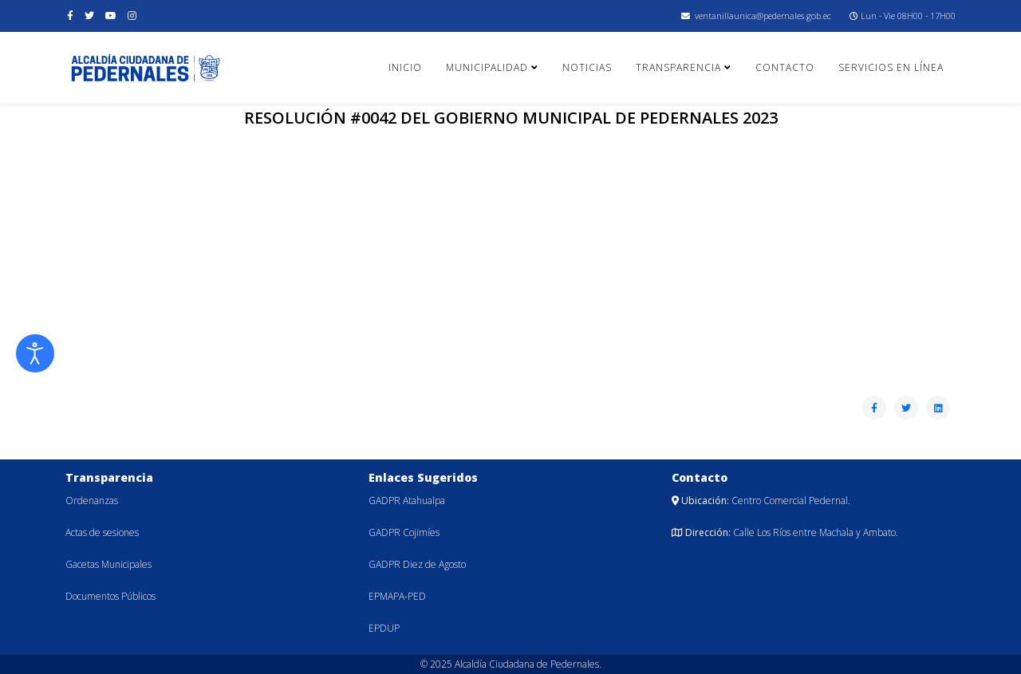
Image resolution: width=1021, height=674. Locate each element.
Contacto (784, 67)
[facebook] (70, 15)
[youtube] (110, 15)
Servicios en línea (891, 67)
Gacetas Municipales (108, 564)
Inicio (405, 67)
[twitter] (89, 15)
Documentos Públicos (110, 596)
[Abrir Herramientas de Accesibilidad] (35, 353)
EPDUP (384, 628)
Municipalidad (487, 67)
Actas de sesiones (102, 532)
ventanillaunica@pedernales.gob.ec (763, 16)
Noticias (587, 67)
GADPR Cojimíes (404, 532)
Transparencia (678, 67)
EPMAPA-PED (397, 596)
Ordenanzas (91, 500)
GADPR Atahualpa (407, 500)
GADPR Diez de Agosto (417, 564)
